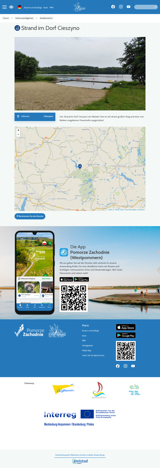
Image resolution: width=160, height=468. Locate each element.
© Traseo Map (118, 210)
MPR (51, 7)
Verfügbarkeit (87, 346)
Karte (46, 7)
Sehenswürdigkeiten (24, 18)
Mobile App (86, 350)
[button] (80, 166)
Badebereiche (46, 18)
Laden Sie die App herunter (93, 355)
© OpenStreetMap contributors (134, 210)
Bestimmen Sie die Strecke (29, 216)
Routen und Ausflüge (33, 7)
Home (6, 18)
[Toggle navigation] (4, 7)
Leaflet (110, 210)
